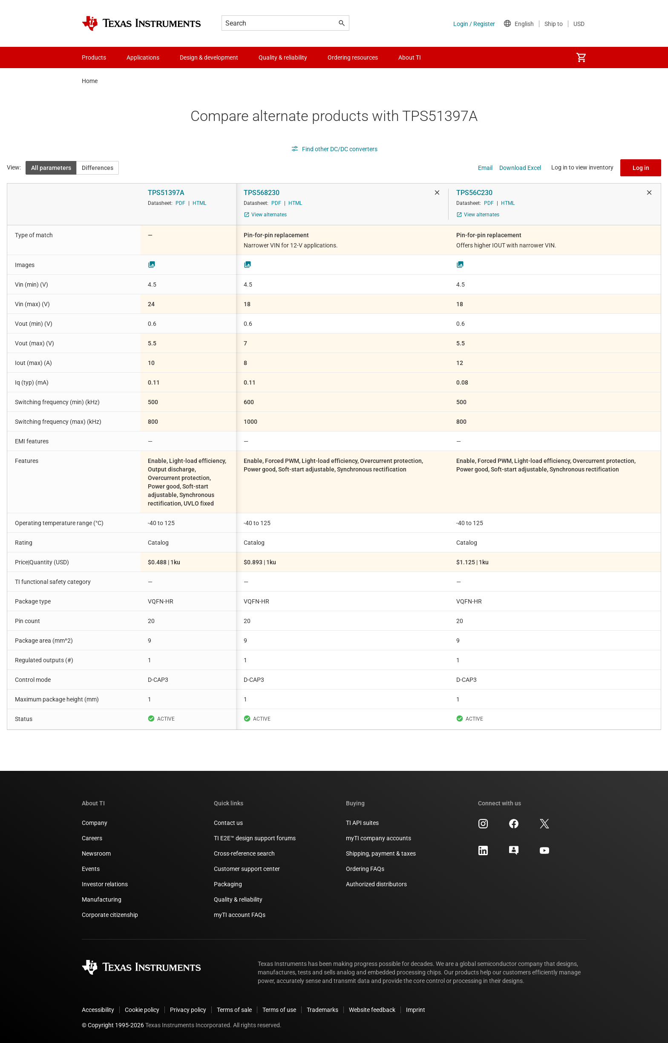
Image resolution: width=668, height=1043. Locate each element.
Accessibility (98, 1009)
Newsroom (96, 853)
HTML (199, 203)
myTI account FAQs (239, 914)
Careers (92, 838)
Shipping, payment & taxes (381, 853)
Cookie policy (142, 1009)
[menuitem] (581, 57)
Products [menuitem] (94, 57)
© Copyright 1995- (113, 1025)
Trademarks (322, 1009)
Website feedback (372, 1009)
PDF (180, 203)
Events (91, 868)
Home (90, 81)
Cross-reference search (244, 853)
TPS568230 (261, 193)
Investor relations (105, 884)
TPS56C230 (474, 193)
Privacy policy (188, 1009)
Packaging (228, 884)
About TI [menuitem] (409, 57)
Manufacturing (101, 899)
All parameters (51, 167)
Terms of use (279, 1009)
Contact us (228, 822)
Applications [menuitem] (143, 57)
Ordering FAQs (365, 868)
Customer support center (247, 868)
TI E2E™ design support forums (255, 838)
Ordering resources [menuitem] (353, 57)
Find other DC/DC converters (334, 149)
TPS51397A (166, 193)
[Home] (141, 23)
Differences (97, 167)
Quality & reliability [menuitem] (283, 57)
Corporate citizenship (110, 914)
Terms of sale (234, 1009)
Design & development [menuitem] (209, 57)
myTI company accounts (378, 838)
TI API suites (362, 822)
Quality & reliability (238, 899)
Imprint (415, 1009)
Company (94, 822)
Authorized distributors (376, 884)
